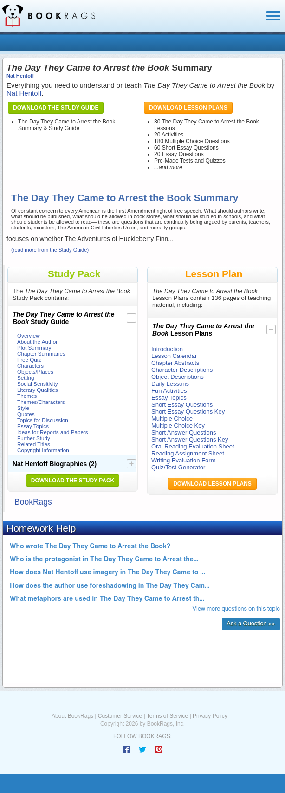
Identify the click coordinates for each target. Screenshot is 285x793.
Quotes (26, 414)
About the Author (37, 341)
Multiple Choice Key (178, 425)
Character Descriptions (182, 369)
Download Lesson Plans (188, 107)
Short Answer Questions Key (189, 439)
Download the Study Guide (55, 107)
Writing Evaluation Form (183, 460)
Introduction (167, 348)
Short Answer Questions (183, 432)
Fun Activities (169, 390)
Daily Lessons (170, 383)
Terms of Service (167, 716)
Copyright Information (43, 450)
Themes (27, 396)
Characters (30, 366)
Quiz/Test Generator (178, 467)
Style (23, 408)
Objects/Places (35, 372)
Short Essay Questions (182, 404)
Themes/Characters (41, 402)
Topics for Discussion (42, 420)
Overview (28, 335)
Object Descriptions (177, 376)
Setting (25, 378)
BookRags (33, 502)
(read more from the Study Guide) (50, 250)
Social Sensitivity (37, 384)
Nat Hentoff (20, 75)
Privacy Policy (210, 716)
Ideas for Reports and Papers (52, 432)
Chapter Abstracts (175, 362)
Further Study (33, 438)
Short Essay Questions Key (188, 411)
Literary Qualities (37, 390)
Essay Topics (33, 426)
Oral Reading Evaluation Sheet (192, 446)
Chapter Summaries (41, 354)
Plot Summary (34, 347)
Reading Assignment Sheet (187, 453)
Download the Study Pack (73, 480)
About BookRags (72, 716)
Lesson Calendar (174, 355)
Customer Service (120, 716)
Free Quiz (29, 360)
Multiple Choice (172, 418)
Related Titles (33, 444)
